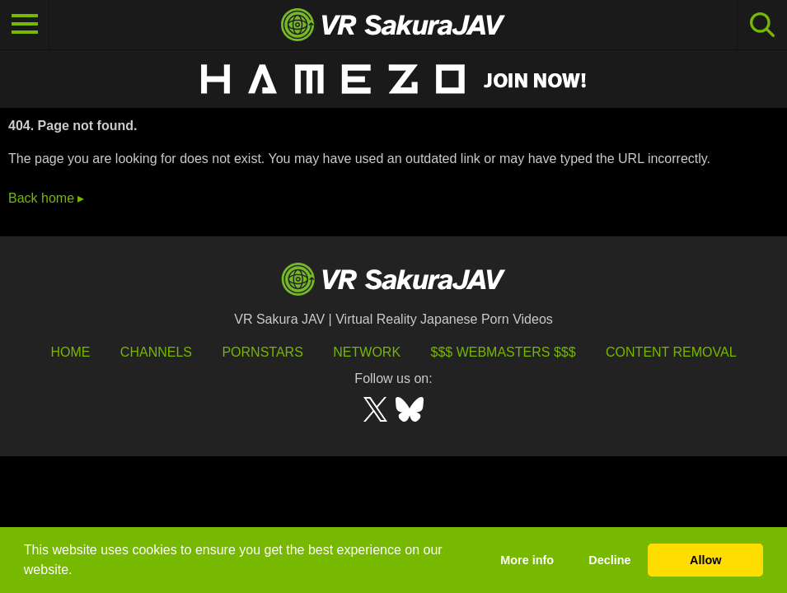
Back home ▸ (46, 198)
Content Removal (671, 352)
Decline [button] (609, 560)
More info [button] (527, 560)
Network (367, 352)
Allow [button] (705, 560)
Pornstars (262, 352)
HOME (70, 352)
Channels (156, 352)
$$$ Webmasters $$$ (503, 352)
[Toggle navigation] (24, 24)
